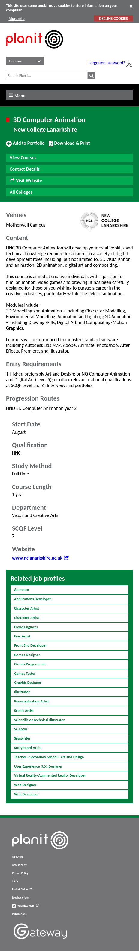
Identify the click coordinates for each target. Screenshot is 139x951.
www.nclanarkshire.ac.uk (40, 558)
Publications (19, 914)
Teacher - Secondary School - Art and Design (49, 757)
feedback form (20, 897)
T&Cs (15, 881)
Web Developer (26, 794)
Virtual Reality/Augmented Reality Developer (50, 775)
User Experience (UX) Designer (38, 766)
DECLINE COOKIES (113, 18)
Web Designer (25, 784)
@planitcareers (25, 906)
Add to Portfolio (25, 146)
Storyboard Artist (27, 747)
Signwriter (22, 738)
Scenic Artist (24, 710)
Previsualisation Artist (31, 701)
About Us (17, 857)
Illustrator (22, 691)
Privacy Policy (20, 873)
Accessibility (19, 865)
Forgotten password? (107, 62)
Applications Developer (32, 599)
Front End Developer (30, 645)
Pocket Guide (22, 889)
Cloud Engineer (26, 627)
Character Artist (26, 608)
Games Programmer (30, 664)
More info (16, 18)
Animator (21, 589)
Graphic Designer (27, 682)
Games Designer (27, 654)
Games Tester (24, 673)
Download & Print (69, 146)
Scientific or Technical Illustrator (39, 720)
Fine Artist (22, 636)
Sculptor (20, 729)
